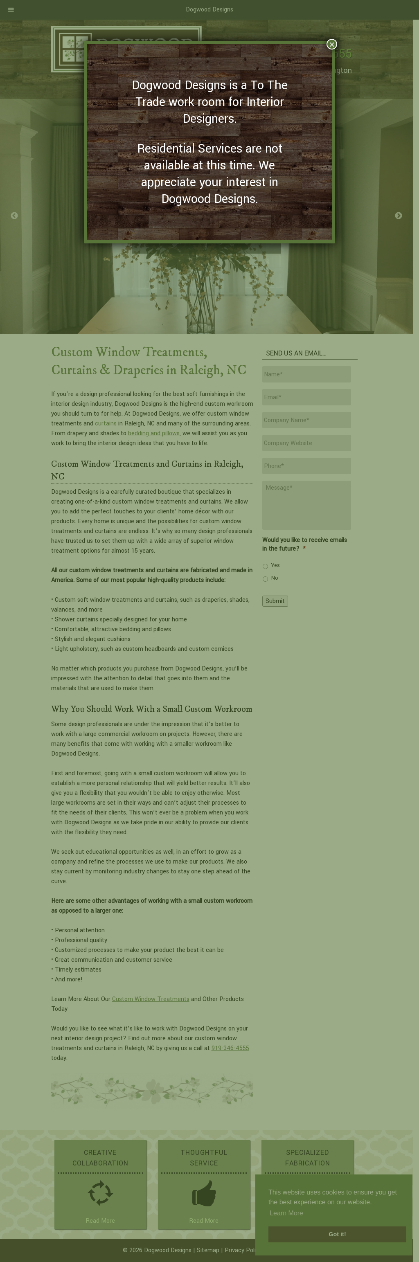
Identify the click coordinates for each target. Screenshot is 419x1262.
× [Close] (332, 44)
